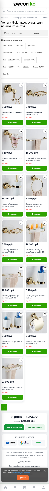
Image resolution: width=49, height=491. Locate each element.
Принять (23, 478)
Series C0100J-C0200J (11, 60)
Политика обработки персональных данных (24, 466)
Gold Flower (7, 46)
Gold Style (6, 74)
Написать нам (35, 427)
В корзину (12, 122)
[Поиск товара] (24, 11)
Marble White (8, 53)
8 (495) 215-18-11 (28, 421)
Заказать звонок (14, 427)
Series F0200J (8, 67)
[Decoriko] (24, 4)
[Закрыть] (45, 471)
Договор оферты (24, 462)
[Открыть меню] (4, 4)
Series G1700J (38, 67)
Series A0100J (22, 53)
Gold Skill (19, 46)
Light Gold (30, 46)
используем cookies (21, 473)
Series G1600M (23, 67)
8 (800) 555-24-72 (24, 417)
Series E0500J (29, 60)
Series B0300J (36, 53)
